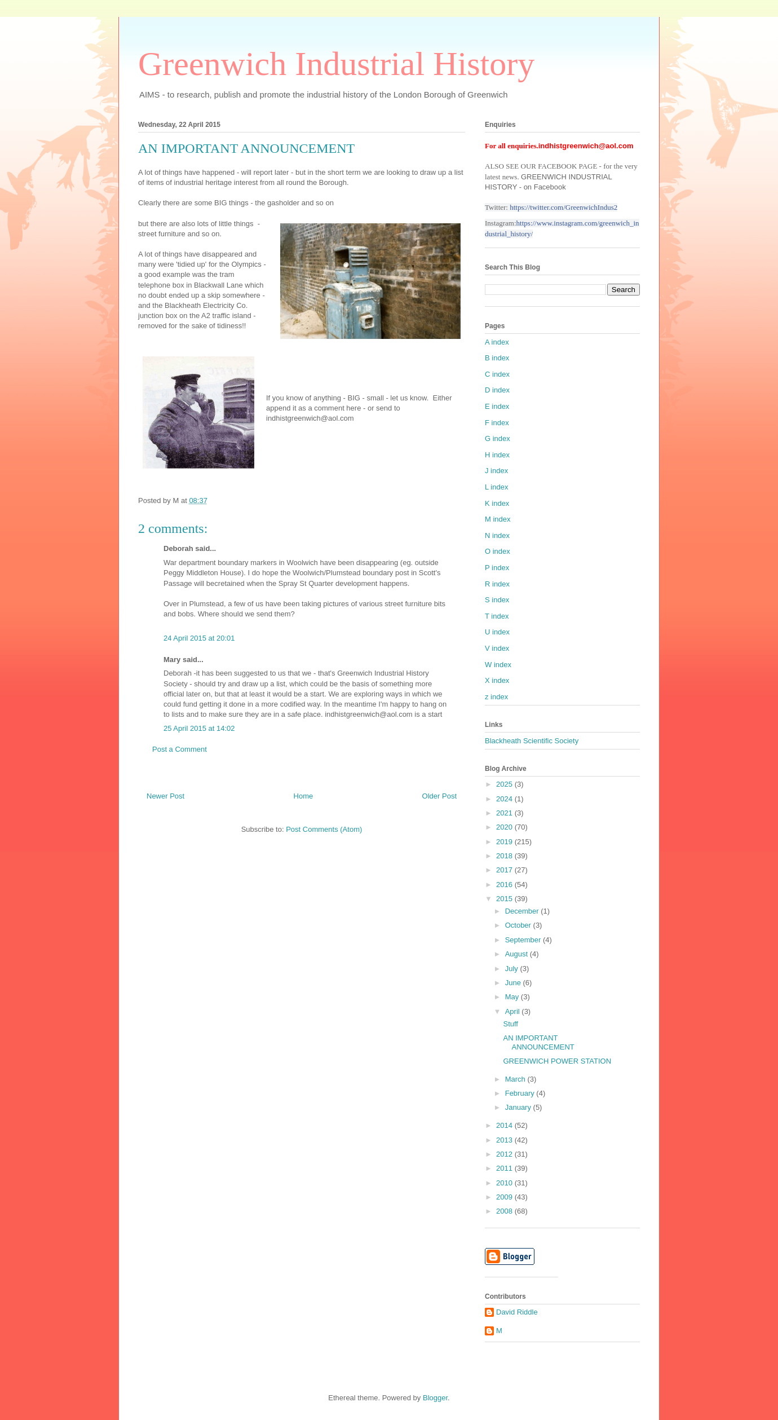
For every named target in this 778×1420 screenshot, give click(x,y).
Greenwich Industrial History (336, 63)
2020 (505, 827)
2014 (505, 1125)
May (513, 997)
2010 (505, 1183)
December (523, 911)
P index (497, 567)
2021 (505, 813)
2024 (505, 799)
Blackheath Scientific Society (531, 741)
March (516, 1079)
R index (497, 584)
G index (497, 438)
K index (497, 503)
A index (497, 342)
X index (497, 680)
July (512, 968)
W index (498, 664)
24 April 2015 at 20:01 (199, 638)
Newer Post (165, 796)
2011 (505, 1168)
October (519, 925)
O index (497, 551)
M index (498, 519)
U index (497, 632)
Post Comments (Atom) (324, 829)
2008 (505, 1211)
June (514, 982)
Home (303, 796)
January (519, 1107)
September (524, 940)
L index (496, 487)
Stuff (510, 1024)
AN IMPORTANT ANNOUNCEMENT (538, 1042)
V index (497, 648)
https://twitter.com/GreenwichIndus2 (563, 207)
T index (497, 616)
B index (497, 358)
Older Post (439, 796)
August (517, 954)
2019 (505, 841)
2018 (505, 856)
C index (497, 374)
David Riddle (517, 1312)
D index (497, 390)
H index (497, 455)
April (513, 1011)
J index (496, 470)
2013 (505, 1140)
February (521, 1093)
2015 (505, 898)
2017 (505, 870)
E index (497, 406)
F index (497, 422)
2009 (505, 1197)
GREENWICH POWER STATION (557, 1061)
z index (496, 697)
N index (497, 535)
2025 (505, 784)
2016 (505, 884)
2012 (505, 1154)
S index (497, 600)
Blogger (435, 1397)
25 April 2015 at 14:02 (199, 728)
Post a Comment (179, 749)
